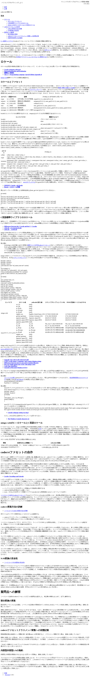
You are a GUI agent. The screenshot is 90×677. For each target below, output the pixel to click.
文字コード (48, 50)
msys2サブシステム (29, 182)
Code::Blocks (19, 379)
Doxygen (7, 675)
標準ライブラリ (8, 41)
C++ (2, 41)
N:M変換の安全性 (13, 30)
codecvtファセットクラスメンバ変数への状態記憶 (23, 36)
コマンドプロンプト (19, 257)
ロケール (7, 19)
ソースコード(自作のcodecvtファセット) (13, 495)
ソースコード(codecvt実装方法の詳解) (16, 510)
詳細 (5, 673)
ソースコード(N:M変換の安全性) (14, 562)
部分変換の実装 (13, 34)
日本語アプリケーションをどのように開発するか (31, 57)
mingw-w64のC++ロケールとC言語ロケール (21, 25)
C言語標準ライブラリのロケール (18, 23)
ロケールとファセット (15, 21)
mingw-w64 (4, 77)
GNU (40, 428)
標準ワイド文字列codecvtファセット (39, 245)
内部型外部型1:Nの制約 (15, 38)
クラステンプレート (35, 89)
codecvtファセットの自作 (12, 27)
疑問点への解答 (9, 32)
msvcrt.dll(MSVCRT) (7, 349)
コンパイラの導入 (9, 377)
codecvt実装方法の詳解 (15, 28)
